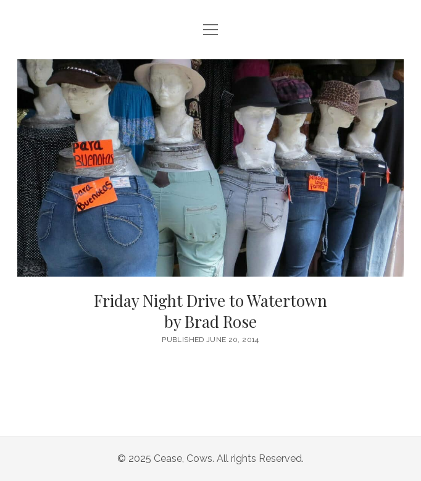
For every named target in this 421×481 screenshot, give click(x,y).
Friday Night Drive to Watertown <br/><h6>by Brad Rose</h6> (210, 168)
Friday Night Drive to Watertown (210, 312)
